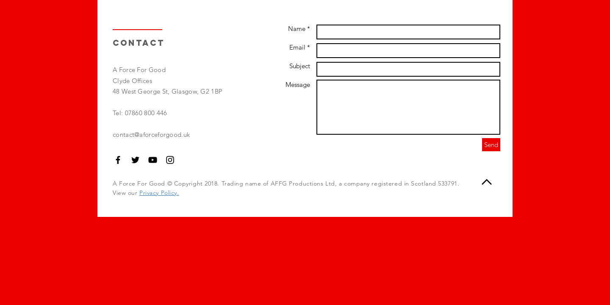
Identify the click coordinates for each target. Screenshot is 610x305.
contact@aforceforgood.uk (151, 134)
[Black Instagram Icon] (170, 160)
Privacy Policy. (159, 193)
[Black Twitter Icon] (135, 160)
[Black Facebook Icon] (118, 160)
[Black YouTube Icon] (152, 160)
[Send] (491, 144)
